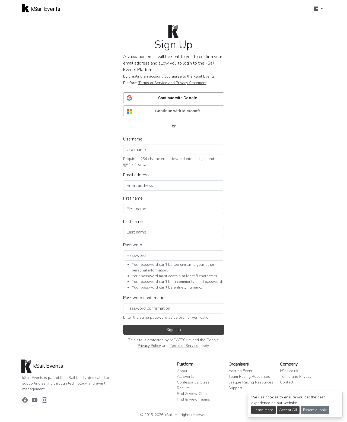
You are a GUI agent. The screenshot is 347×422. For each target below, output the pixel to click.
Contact (286, 382)
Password (132, 245)
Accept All (288, 410)
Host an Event (240, 370)
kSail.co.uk (289, 370)
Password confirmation (145, 298)
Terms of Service (184, 345)
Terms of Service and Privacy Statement (172, 82)
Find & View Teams (193, 399)
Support (235, 388)
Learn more (263, 410)
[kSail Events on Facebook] (25, 400)
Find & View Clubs (193, 393)
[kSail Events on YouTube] (34, 400)
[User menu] (318, 9)
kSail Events (41, 8)
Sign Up (173, 330)
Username (132, 139)
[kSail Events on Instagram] (44, 400)
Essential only (315, 410)
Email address (136, 175)
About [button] (182, 370)
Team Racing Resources (249, 376)
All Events (185, 376)
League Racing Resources (250, 382)
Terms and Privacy (295, 376)
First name (133, 198)
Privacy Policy (149, 345)
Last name (133, 222)
